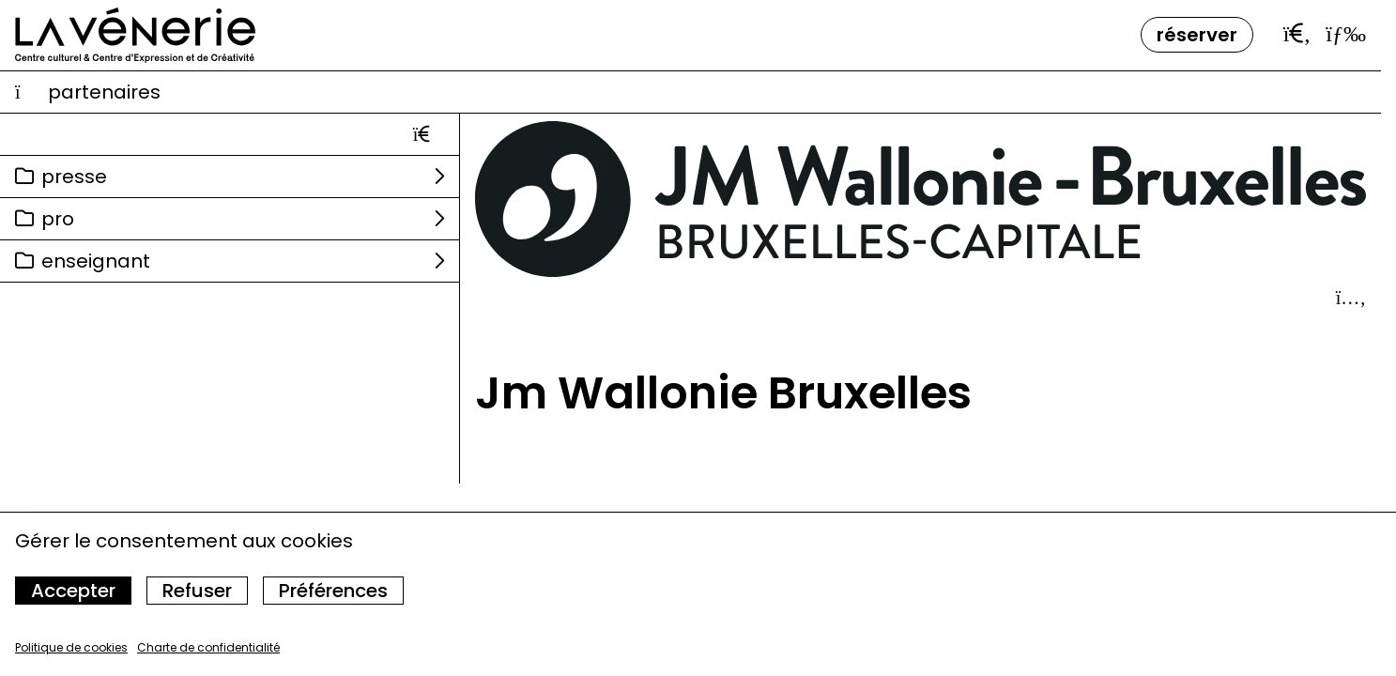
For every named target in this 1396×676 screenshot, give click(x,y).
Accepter (73, 590)
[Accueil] (135, 35)
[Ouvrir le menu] (1346, 34)
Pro (57, 219)
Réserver (1197, 35)
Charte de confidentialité (208, 647)
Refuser (197, 590)
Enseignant (95, 261)
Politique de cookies (71, 647)
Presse (74, 176)
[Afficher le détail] (1351, 297)
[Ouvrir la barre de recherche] (1297, 34)
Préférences (333, 590)
